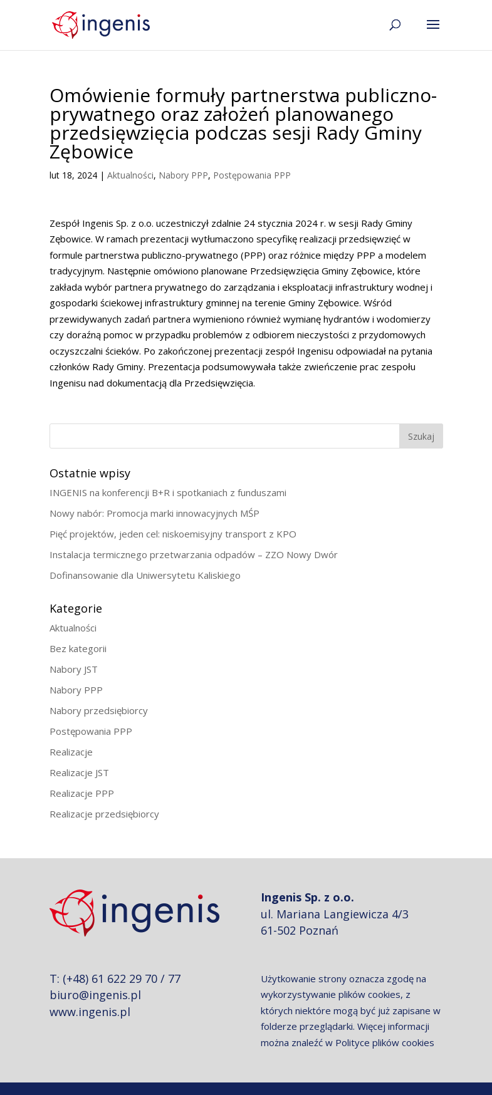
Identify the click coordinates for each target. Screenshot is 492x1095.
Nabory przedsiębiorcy (99, 710)
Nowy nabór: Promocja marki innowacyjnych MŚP (154, 513)
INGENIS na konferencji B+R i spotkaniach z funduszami (168, 492)
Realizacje (71, 751)
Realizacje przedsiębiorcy (104, 813)
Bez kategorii (78, 648)
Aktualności (130, 175)
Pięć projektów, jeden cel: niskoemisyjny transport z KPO (173, 533)
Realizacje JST (79, 772)
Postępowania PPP (252, 175)
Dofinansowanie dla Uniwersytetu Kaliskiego (145, 575)
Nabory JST (74, 669)
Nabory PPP (183, 175)
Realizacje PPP (82, 793)
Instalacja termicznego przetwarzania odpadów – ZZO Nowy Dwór (194, 554)
